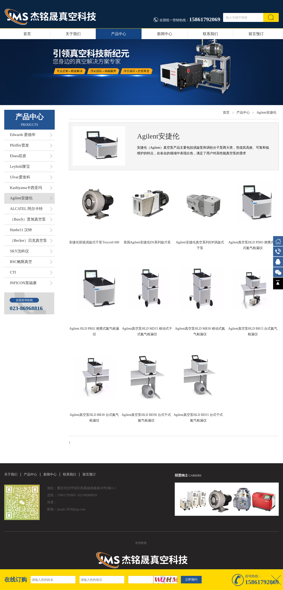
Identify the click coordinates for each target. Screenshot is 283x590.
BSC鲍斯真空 (31, 262)
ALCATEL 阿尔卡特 (31, 209)
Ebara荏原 (31, 156)
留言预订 (256, 34)
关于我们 (73, 34)
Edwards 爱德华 (31, 135)
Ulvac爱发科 (31, 177)
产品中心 (118, 34)
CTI (31, 272)
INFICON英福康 (31, 283)
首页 (27, 34)
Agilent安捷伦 (31, 198)
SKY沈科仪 (31, 251)
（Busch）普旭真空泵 (31, 219)
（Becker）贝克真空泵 (31, 240)
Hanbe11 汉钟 (31, 230)
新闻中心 (164, 34)
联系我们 (210, 34)
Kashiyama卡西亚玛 (31, 188)
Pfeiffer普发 (31, 145)
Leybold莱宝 (31, 166)
